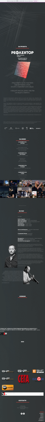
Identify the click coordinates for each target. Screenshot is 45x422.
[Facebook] (21, 414)
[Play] (6, 394)
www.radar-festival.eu (11, 123)
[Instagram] (24, 414)
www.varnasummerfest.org (30, 123)
